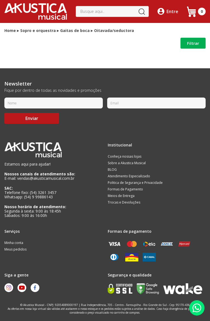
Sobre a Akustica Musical (127, 163)
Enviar (31, 118)
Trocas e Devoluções (124, 202)
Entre (172, 11)
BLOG (112, 169)
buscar (141, 11)
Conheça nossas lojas (124, 156)
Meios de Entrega (121, 195)
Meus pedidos (15, 249)
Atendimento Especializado (129, 176)
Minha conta (13, 242)
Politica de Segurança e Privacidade (135, 182)
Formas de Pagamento (125, 189)
